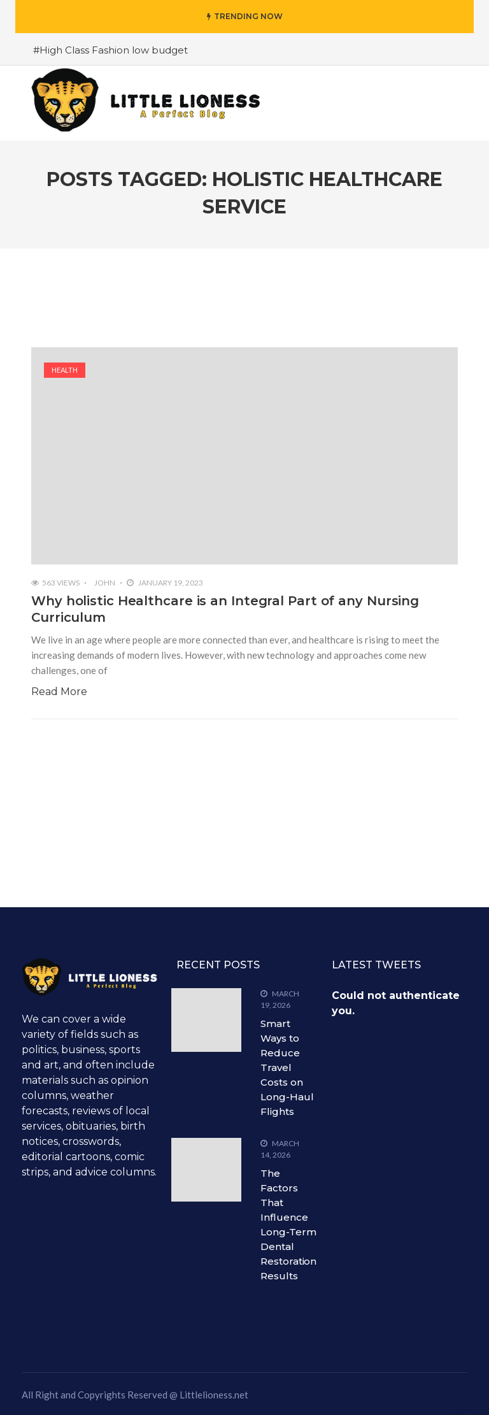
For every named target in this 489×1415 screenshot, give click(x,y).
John (104, 582)
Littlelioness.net (214, 1394)
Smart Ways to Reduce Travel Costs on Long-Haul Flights (286, 1067)
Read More (59, 692)
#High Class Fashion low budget (110, 50)
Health (65, 370)
